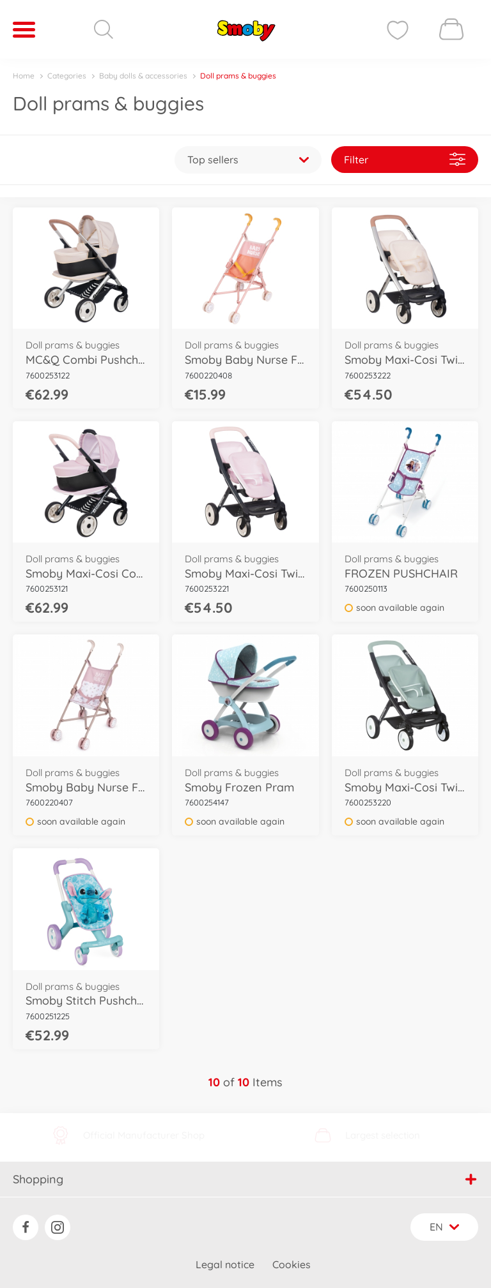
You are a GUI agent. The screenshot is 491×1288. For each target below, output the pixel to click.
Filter (404, 159)
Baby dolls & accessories (143, 75)
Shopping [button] (244, 1179)
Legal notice (225, 1264)
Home (24, 75)
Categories (66, 75)
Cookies (291, 1264)
